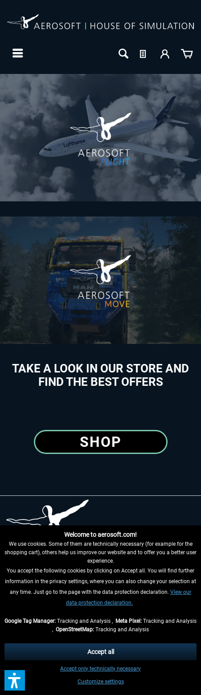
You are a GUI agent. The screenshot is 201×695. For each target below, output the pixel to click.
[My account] (165, 53)
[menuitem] (16, 53)
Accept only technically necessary (100, 669)
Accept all (100, 651)
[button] (14, 680)
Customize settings (101, 682)
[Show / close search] (122, 53)
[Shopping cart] (187, 53)
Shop (101, 441)
